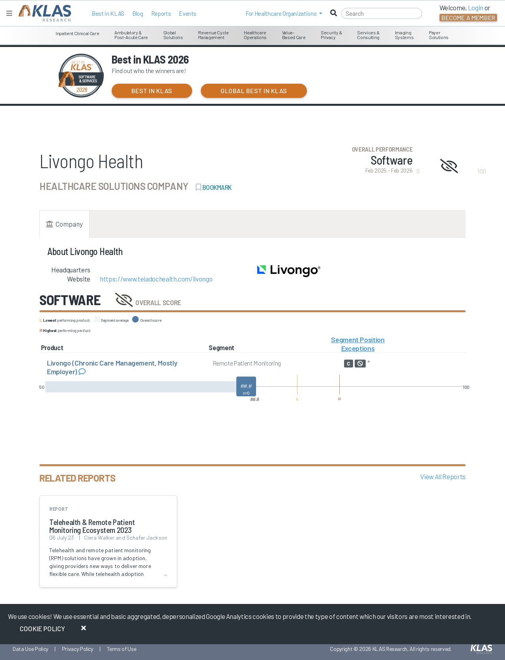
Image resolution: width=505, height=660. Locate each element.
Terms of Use (122, 648)
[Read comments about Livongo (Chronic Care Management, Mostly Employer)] (82, 371)
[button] (283, 13)
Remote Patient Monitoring (247, 363)
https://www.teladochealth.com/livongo (156, 279)
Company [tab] (64, 224)
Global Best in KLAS (254, 90)
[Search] (381, 13)
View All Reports (443, 476)
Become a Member (468, 17)
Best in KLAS (108, 13)
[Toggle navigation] (9, 13)
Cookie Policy (42, 628)
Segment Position (358, 339)
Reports (161, 13)
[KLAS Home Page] (43, 13)
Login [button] (475, 7)
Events (187, 13)
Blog (137, 13)
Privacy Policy (77, 648)
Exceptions (358, 348)
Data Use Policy (30, 648)
